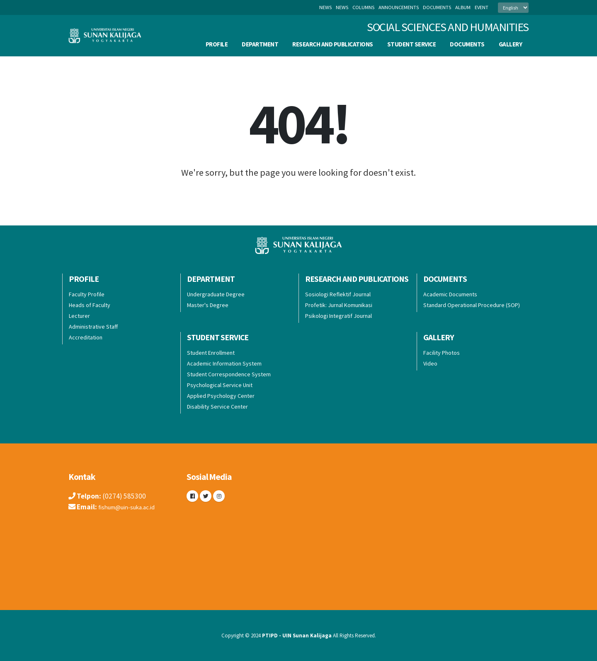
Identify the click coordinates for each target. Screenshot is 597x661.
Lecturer (79, 316)
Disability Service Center (217, 406)
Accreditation (85, 337)
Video (430, 363)
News (325, 7)
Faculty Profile (86, 294)
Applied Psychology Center (221, 396)
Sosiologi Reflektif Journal (338, 294)
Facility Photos (441, 352)
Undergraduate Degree (216, 294)
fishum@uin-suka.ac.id (132, 506)
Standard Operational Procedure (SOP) (471, 305)
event (481, 7)
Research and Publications (332, 44)
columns (363, 7)
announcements (399, 7)
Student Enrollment (211, 352)
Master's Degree (207, 305)
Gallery (510, 44)
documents (437, 7)
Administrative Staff (93, 326)
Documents (467, 44)
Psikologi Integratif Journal (338, 316)
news (342, 7)
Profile (217, 44)
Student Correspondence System (229, 374)
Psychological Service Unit (219, 385)
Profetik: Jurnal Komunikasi (338, 305)
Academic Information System (224, 363)
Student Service (411, 44)
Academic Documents (450, 294)
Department (260, 44)
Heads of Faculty (89, 305)
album (463, 7)
